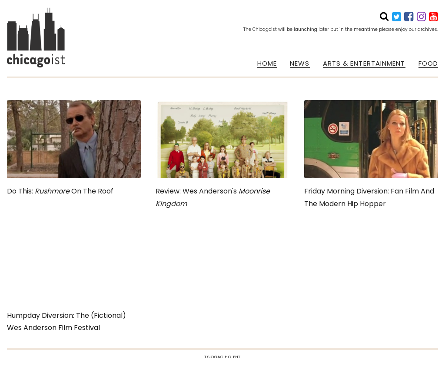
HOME (267, 63)
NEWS (299, 63)
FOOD (428, 63)
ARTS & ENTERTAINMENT (364, 63)
